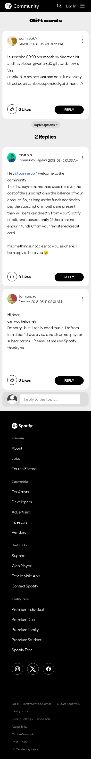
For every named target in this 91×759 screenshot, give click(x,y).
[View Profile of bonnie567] (28, 38)
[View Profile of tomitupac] (27, 296)
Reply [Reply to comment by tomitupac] (69, 380)
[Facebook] (48, 669)
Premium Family (25, 629)
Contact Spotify (25, 586)
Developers (22, 502)
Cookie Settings (22, 719)
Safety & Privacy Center (37, 704)
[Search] (59, 6)
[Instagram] (17, 669)
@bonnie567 (25, 173)
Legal (15, 704)
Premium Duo (23, 619)
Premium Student (26, 639)
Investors (19, 522)
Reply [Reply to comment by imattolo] (69, 277)
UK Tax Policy (19, 742)
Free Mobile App (26, 576)
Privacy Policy (20, 711)
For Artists (20, 491)
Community (22, 6)
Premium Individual (28, 609)
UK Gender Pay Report (25, 749)
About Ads (43, 719)
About (17, 448)
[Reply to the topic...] (50, 399)
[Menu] (82, 6)
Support (19, 555)
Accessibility (19, 727)
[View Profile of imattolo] (24, 154)
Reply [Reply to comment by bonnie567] (69, 109)
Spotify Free (22, 649)
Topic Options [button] (44, 124)
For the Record (24, 468)
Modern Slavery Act (23, 734)
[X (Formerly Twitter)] (33, 669)
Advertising (21, 512)
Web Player (21, 565)
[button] (82, 41)
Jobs (16, 458)
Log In (71, 6)
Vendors (19, 532)
